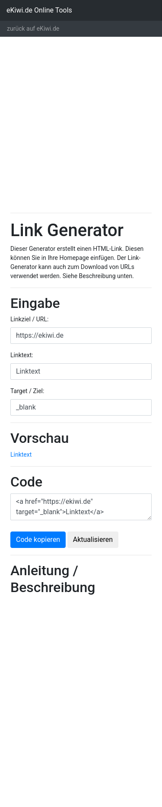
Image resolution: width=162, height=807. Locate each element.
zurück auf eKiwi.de (33, 28)
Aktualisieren (93, 539)
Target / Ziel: (27, 390)
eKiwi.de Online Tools (39, 10)
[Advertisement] (81, 125)
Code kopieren (38, 539)
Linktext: (21, 355)
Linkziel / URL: (29, 319)
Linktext (21, 454)
